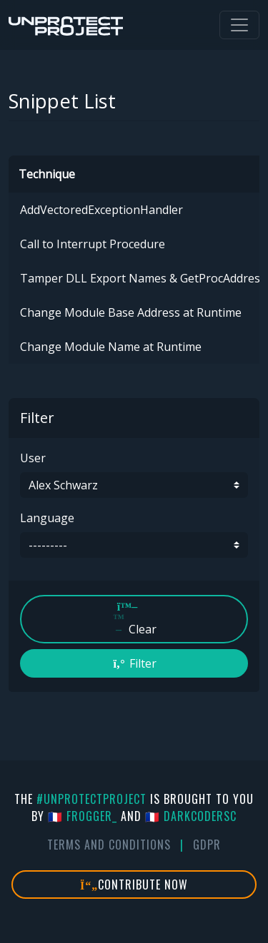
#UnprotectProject (91, 798)
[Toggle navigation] (239, 25)
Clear (134, 619)
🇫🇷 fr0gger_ (82, 816)
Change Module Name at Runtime (111, 347)
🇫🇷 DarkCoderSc (191, 816)
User (33, 458)
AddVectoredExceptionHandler (101, 210)
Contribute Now (134, 884)
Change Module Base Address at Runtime (131, 312)
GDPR (207, 844)
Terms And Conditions (109, 844)
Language (47, 518)
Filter (134, 663)
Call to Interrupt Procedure (92, 244)
